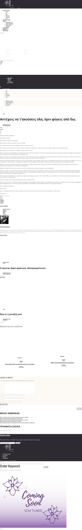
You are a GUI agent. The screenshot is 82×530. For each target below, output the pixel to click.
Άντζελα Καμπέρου (6, 125)
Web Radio (5, 458)
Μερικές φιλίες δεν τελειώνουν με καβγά (10, 421)
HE (6, 13)
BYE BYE (7, 15)
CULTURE (7, 26)
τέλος (4, 212)
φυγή (4, 213)
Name (1, 396)
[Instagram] (1, 62)
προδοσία (5, 211)
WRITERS (5, 29)
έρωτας (4, 210)
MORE (4, 21)
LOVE (7, 11)
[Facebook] (1, 61)
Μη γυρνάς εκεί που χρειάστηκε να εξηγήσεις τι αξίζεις (14, 420)
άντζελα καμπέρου (6, 209)
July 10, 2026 (21, 367)
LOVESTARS (6, 28)
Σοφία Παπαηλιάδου (7, 273)
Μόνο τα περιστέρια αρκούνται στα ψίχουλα (62, 362)
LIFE (6, 18)
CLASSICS (8, 17)
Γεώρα (63, 364)
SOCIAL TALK (8, 25)
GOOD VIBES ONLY (9, 23)
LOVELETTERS (6, 10)
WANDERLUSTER (9, 22)
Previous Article (3, 235)
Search (1, 406)
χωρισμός (5, 214)
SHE (6, 14)
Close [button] (1, 528)
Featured (21, 361)
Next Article (2, 277)
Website (1, 401)
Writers (4, 456)
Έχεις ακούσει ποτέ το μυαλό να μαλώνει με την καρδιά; (19, 364)
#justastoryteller (6, 19)
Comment (2, 393)
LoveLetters (5, 320)
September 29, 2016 (7, 124)
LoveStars (5, 455)
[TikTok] (0, 64)
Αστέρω (21, 366)
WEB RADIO (5, 30)
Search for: (2, 463)
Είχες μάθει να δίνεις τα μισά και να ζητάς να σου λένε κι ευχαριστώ (17, 422)
